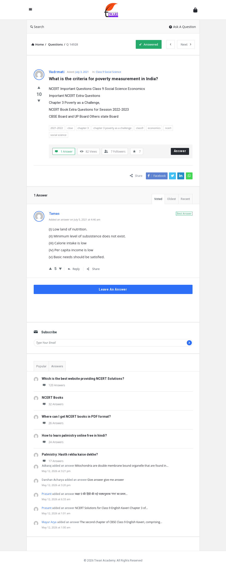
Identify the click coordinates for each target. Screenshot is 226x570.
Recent (185, 199)
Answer (180, 151)
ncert (168, 128)
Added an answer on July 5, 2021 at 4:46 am (74, 219)
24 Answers (52, 442)
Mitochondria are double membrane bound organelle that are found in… (122, 466)
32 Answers (52, 404)
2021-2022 (57, 128)
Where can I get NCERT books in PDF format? (76, 416)
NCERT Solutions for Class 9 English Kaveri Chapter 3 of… (111, 508)
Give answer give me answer (105, 480)
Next (186, 44)
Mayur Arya (49, 522)
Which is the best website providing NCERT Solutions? (83, 378)
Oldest (171, 199)
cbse (70, 128)
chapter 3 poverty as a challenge (112, 128)
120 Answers (53, 385)
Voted (158, 199)
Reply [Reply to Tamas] (74, 269)
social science (58, 135)
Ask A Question (182, 27)
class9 (139, 128)
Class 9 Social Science (108, 72)
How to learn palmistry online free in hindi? (74, 435)
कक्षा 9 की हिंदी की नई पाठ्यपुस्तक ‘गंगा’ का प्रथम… (101, 494)
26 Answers (52, 423)
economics (154, 128)
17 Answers (52, 461)
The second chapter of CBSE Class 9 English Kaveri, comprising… (121, 522)
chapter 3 (83, 128)
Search (37, 27)
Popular (41, 366)
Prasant (47, 494)
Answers (57, 366)
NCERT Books (52, 397)
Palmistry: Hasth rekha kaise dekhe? (70, 454)
